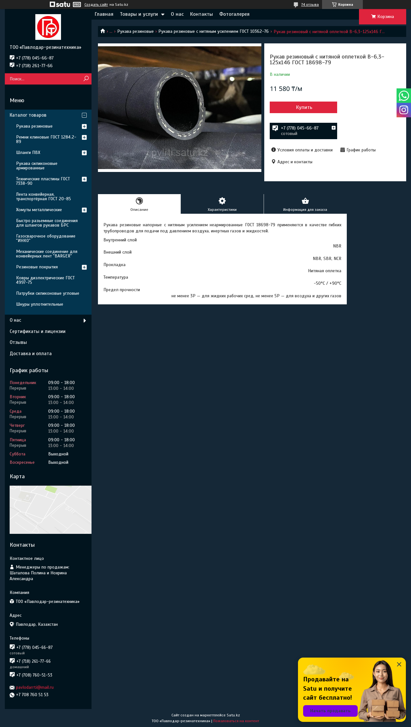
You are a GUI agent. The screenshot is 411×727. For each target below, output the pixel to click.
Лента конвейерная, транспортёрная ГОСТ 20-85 (43, 197)
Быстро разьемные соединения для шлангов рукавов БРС (47, 223)
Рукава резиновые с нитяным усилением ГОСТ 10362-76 (213, 31)
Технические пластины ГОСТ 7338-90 (43, 181)
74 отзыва (310, 4)
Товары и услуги (139, 14)
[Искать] (86, 79)
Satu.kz (233, 715)
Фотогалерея (234, 14)
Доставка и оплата (31, 353)
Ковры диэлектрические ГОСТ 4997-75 (45, 280)
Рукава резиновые (135, 31)
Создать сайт (96, 4)
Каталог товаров (28, 115)
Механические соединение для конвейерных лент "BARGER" (46, 254)
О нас (177, 14)
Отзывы (18, 342)
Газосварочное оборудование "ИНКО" (45, 238)
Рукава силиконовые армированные (36, 166)
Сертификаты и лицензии (38, 331)
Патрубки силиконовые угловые (47, 293)
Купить (304, 107)
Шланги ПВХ (28, 152)
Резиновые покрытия (37, 267)
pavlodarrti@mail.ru (35, 687)
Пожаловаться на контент (236, 721)
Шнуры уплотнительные (39, 304)
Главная (104, 14)
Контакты (201, 14)
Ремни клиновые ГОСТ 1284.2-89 (46, 139)
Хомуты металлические (39, 209)
